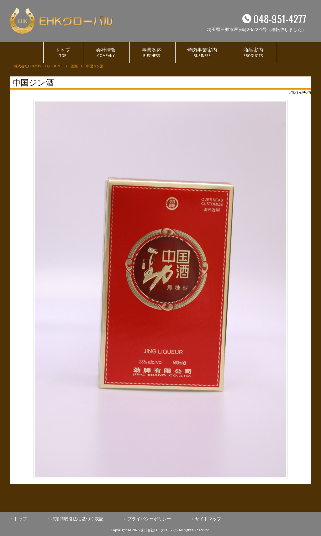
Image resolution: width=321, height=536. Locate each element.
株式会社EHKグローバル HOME (38, 66)
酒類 (74, 66)
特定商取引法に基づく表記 (77, 518)
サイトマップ (208, 518)
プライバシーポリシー (149, 518)
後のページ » (297, 494)
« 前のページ (23, 494)
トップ (20, 518)
